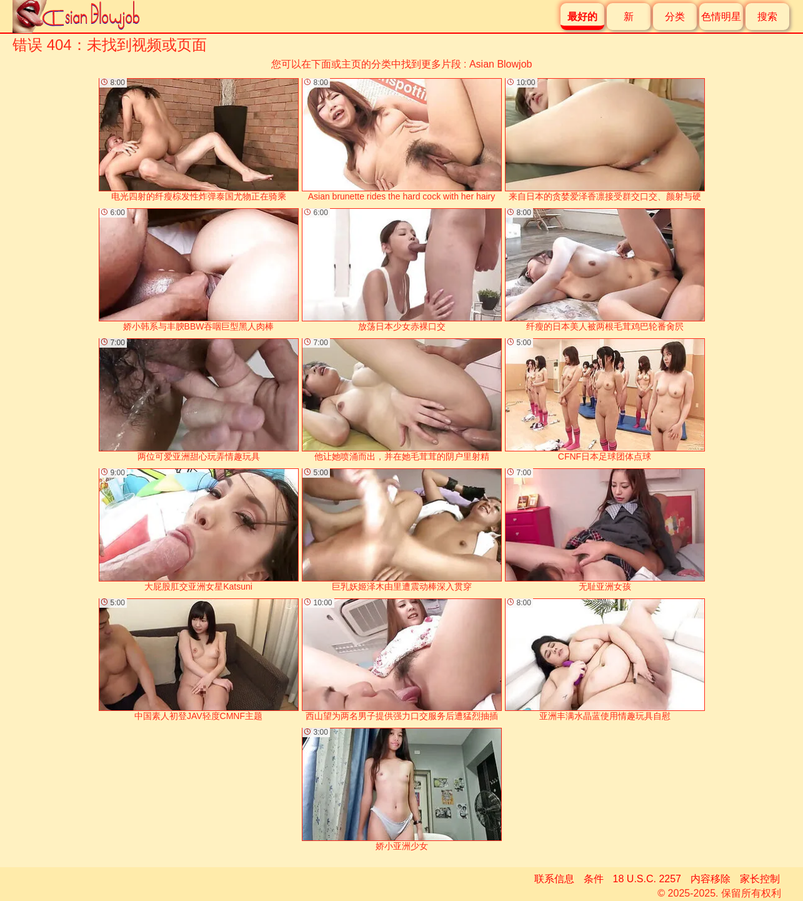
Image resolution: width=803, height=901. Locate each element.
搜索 (767, 16)
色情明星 (721, 16)
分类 (675, 16)
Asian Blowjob (500, 64)
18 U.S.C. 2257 (647, 878)
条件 (594, 878)
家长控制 (760, 878)
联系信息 (554, 878)
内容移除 (711, 878)
